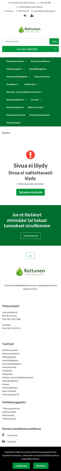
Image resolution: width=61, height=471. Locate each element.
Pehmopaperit (14, 68)
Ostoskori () (27, 49)
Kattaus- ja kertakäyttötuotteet (23, 91)
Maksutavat (8, 415)
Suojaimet (11, 84)
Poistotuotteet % (15, 115)
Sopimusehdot (9, 411)
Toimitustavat (9, 418)
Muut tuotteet (35, 107)
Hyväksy (40, 465)
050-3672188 (45, 3)
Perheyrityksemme (40, 115)
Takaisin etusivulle (30, 192)
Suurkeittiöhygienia (16, 76)
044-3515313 (23, 11)
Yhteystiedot (13, 122)
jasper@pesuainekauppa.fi (44, 11)
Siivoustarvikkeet (40, 61)
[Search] (25, 41)
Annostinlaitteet (15, 99)
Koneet (35, 99)
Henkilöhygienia (37, 68)
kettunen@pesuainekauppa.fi (31, 7)
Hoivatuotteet (42, 76)
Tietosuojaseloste (11, 408)
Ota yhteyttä (31, 235)
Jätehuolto (30, 84)
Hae (54, 41)
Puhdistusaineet (15, 61)
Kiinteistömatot (15, 107)
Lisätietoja (21, 465)
